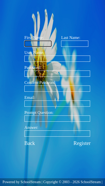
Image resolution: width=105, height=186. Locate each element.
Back (29, 143)
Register (82, 143)
